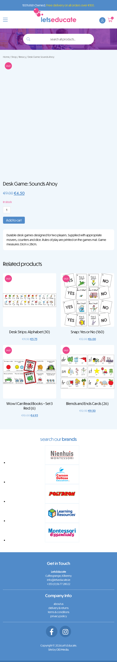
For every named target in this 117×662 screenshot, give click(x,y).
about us (58, 603)
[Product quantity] (6, 210)
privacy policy (58, 616)
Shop (14, 56)
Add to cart (14, 220)
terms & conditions (58, 612)
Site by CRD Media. (58, 649)
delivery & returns (58, 608)
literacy (22, 56)
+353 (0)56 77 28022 (58, 583)
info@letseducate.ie (58, 579)
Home (6, 56)
